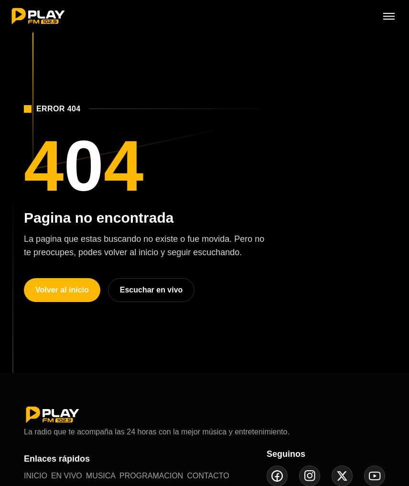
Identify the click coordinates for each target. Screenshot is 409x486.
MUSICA (101, 476)
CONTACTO (208, 476)
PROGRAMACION (151, 476)
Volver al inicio (62, 290)
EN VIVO (66, 476)
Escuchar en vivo (151, 290)
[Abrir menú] (388, 16)
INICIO (35, 476)
